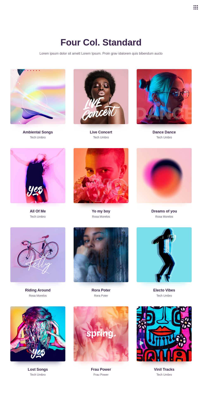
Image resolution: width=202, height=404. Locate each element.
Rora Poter (101, 295)
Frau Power (100, 374)
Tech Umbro (37, 137)
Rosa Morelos (101, 216)
